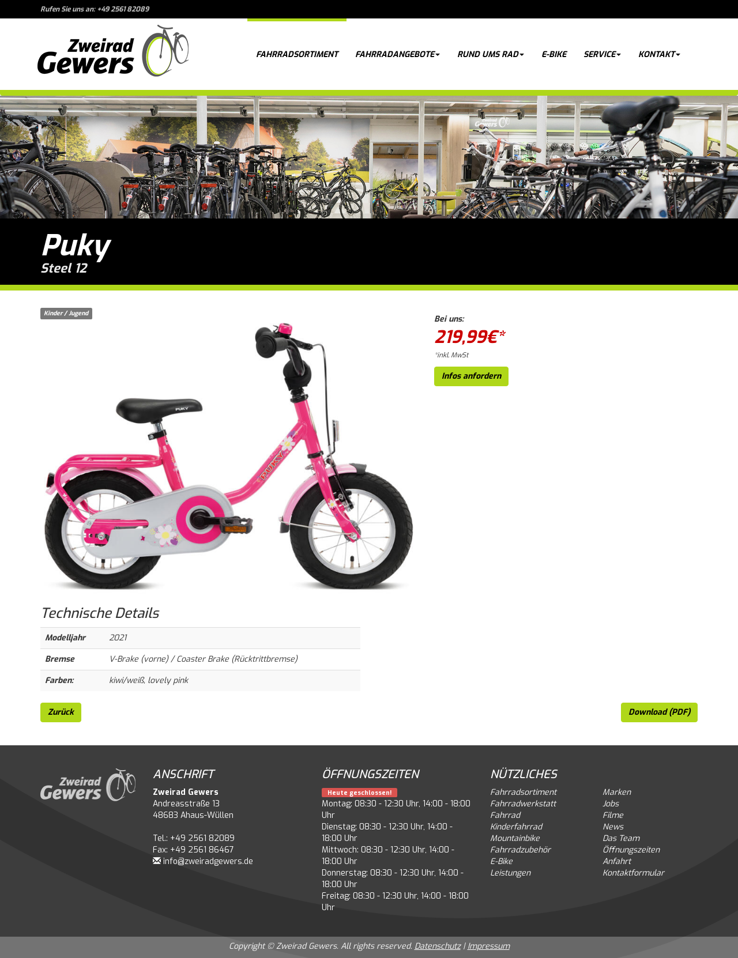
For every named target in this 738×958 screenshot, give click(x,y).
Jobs (611, 803)
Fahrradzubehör (520, 849)
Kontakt (659, 54)
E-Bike (553, 54)
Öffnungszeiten (631, 849)
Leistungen (510, 873)
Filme (613, 815)
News (613, 826)
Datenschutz (438, 946)
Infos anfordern (471, 376)
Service (602, 54)
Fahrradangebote (397, 54)
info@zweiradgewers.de (208, 861)
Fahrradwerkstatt (523, 803)
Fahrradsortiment (297, 54)
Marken (617, 792)
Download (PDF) (659, 712)
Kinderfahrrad (516, 826)
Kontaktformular (633, 873)
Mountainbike (515, 838)
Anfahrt (617, 861)
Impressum (489, 946)
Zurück (61, 712)
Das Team (621, 838)
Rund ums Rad (490, 54)
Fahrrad (505, 815)
